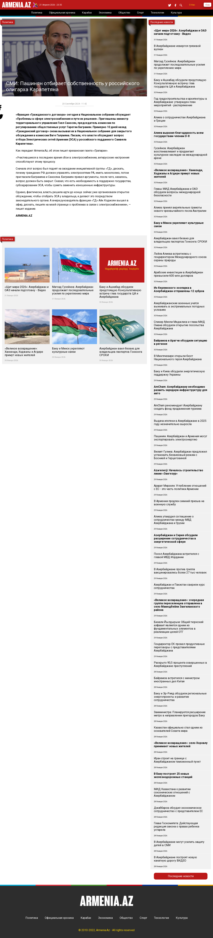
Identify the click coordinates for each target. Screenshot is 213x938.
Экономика (105, 917)
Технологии (161, 917)
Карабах (86, 917)
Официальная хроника (59, 917)
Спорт (143, 917)
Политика (31, 917)
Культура (182, 917)
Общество (126, 917)
